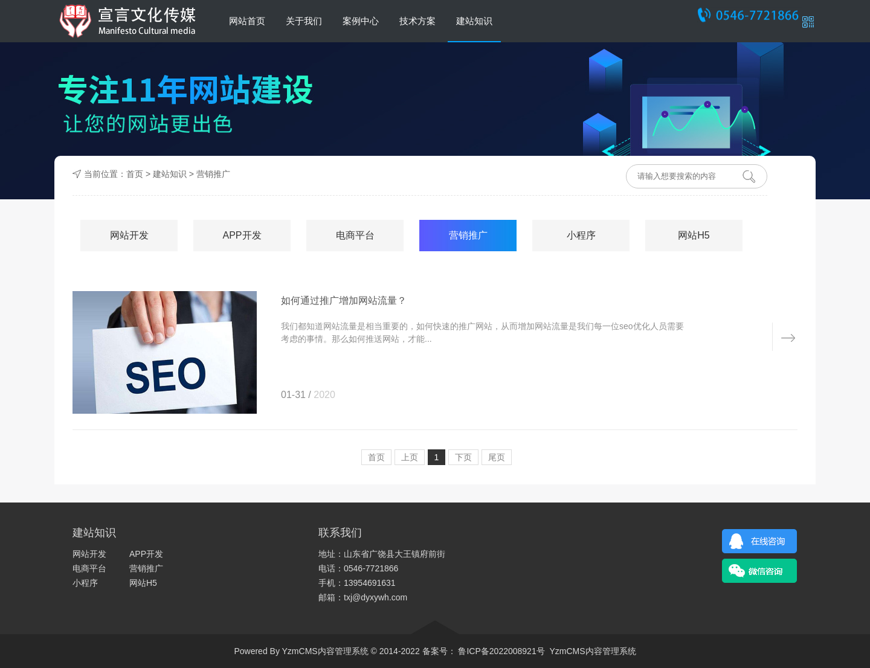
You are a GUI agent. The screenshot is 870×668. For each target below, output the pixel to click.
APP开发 (241, 235)
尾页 (496, 457)
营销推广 (213, 174)
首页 (134, 174)
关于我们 (304, 21)
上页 (409, 457)
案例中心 (361, 21)
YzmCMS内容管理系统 (592, 651)
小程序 (581, 235)
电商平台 (355, 235)
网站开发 (129, 235)
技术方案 (417, 21)
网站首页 (247, 21)
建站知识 (474, 21)
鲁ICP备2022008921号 (500, 651)
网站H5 (693, 235)
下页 (463, 457)
